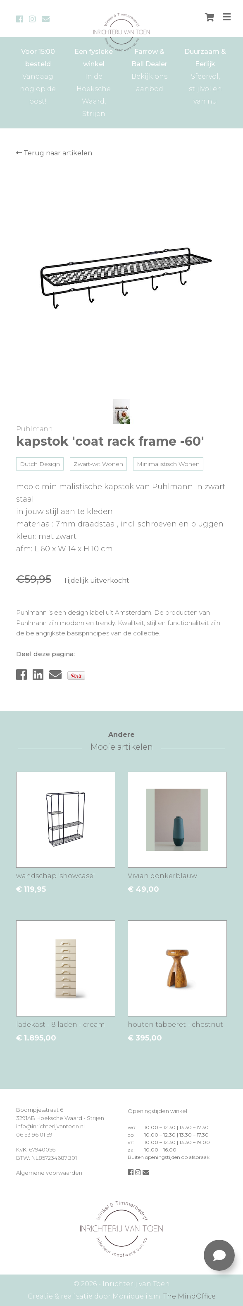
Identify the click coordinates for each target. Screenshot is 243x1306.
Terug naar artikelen (54, 153)
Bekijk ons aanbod (149, 69)
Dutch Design (40, 464)
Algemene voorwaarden (49, 1172)
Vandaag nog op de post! (38, 75)
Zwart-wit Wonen (98, 464)
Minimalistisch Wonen (168, 464)
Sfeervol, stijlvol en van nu (205, 75)
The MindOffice (189, 1296)
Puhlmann (34, 429)
